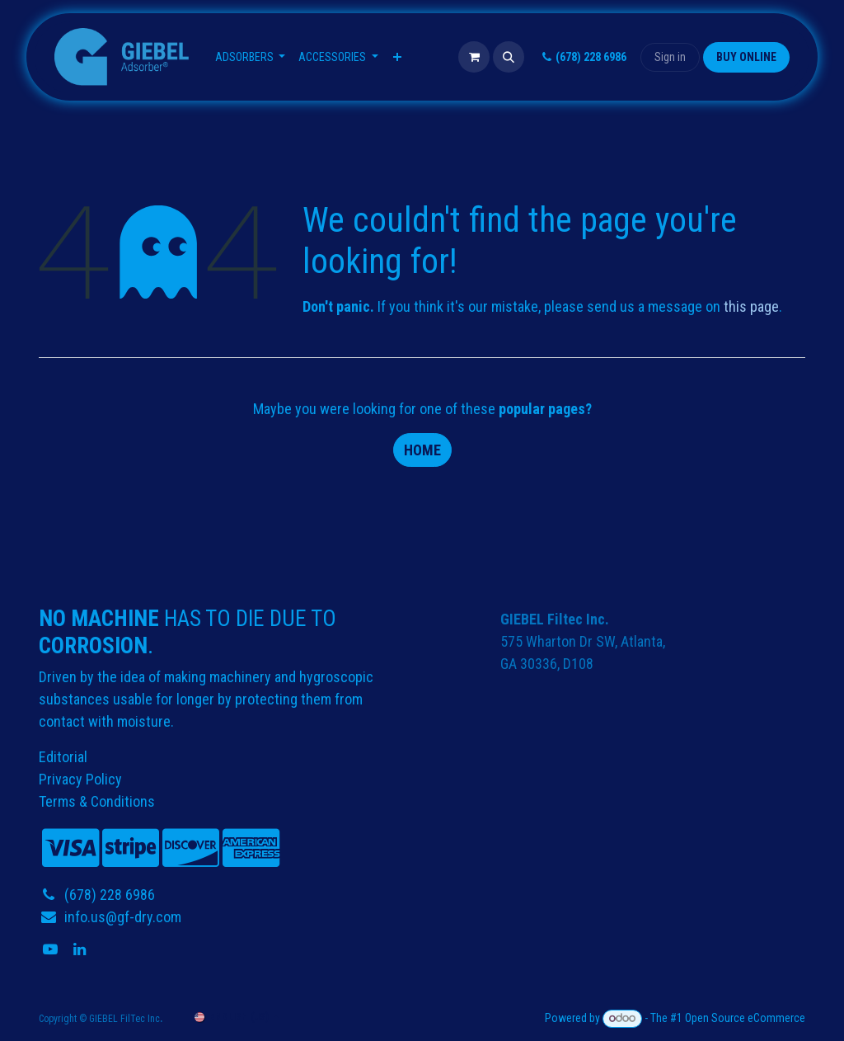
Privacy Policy (80, 779)
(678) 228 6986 (582, 57)
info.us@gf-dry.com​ (122, 917)
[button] (508, 57)
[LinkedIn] (81, 949)
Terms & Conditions (97, 801)
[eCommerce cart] (474, 57)
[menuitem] (251, 57)
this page (751, 306)
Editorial (63, 756)
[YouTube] (52, 949)
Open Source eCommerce (745, 1018)
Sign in (670, 57)
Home (422, 450)
